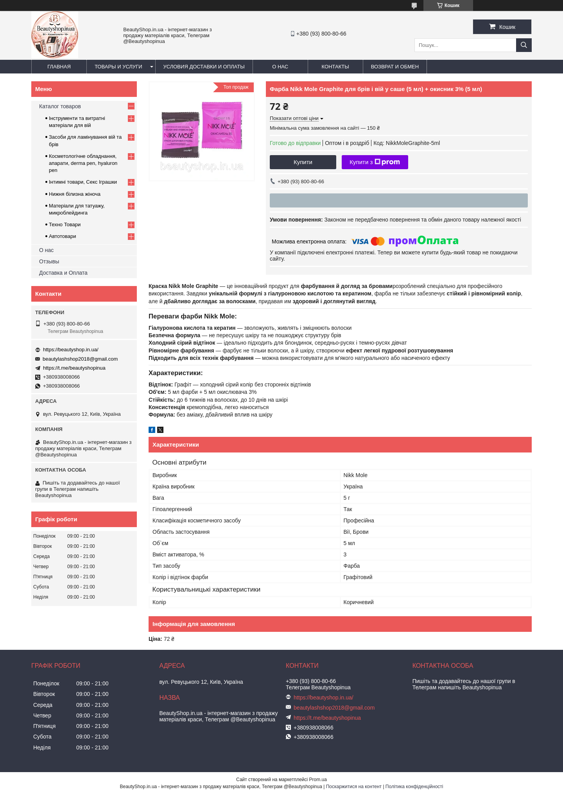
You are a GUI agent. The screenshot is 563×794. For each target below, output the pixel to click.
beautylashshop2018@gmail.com (80, 359)
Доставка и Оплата (63, 273)
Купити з (375, 162)
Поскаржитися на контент (354, 786)
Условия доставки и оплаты (204, 67)
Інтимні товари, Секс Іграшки (83, 182)
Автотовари (62, 236)
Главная (59, 67)
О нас (280, 67)
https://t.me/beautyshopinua (74, 368)
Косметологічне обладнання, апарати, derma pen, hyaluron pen (83, 163)
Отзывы (49, 261)
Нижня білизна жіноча (74, 194)
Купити (303, 162)
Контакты (335, 67)
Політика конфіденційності (414, 786)
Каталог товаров (60, 106)
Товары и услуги (118, 67)
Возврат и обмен (395, 67)
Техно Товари (65, 224)
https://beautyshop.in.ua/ (71, 349)
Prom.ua (318, 779)
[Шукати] (524, 45)
